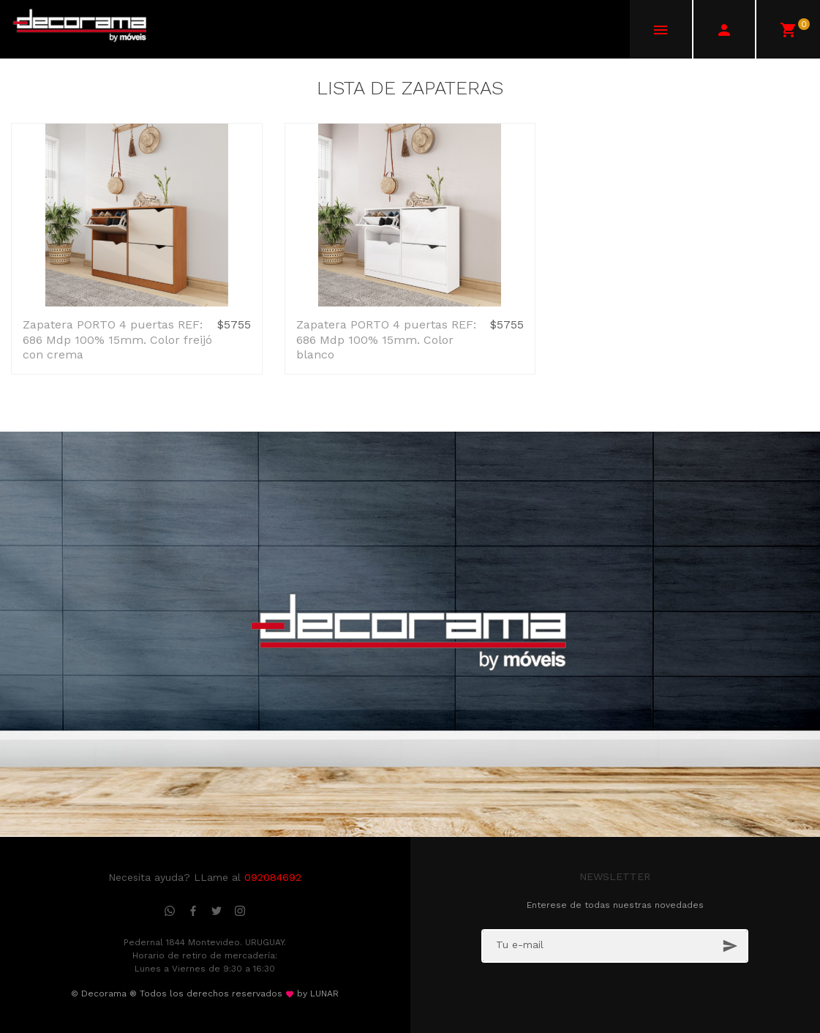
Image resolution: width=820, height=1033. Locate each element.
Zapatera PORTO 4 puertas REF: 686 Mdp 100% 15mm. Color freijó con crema (117, 340)
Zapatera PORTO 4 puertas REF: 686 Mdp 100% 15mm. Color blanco (386, 340)
